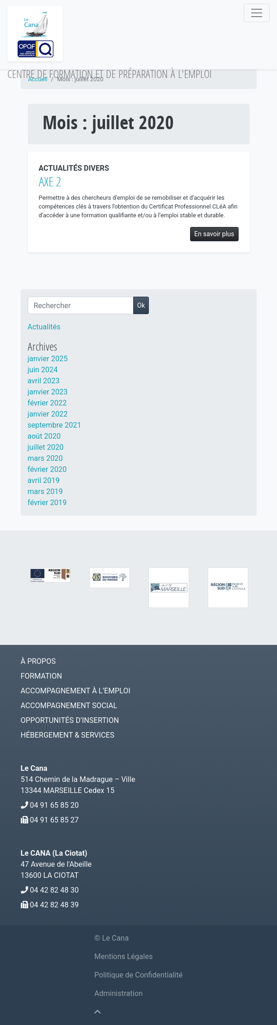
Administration (118, 993)
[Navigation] (257, 13)
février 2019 (47, 502)
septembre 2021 (54, 425)
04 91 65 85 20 (54, 805)
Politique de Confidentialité (138, 975)
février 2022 (47, 403)
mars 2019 (45, 491)
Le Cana (34, 768)
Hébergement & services (68, 735)
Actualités (44, 326)
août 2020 (44, 436)
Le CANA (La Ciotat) (54, 853)
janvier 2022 (48, 414)
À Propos (38, 661)
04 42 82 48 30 (54, 890)
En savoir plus (214, 234)
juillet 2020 (46, 447)
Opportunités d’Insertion (70, 720)
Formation (41, 676)
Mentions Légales (123, 956)
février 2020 (47, 469)
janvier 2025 (48, 358)
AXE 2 (50, 181)
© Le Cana (111, 938)
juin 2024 (43, 369)
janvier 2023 (48, 391)
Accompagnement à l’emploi (75, 690)
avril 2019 (44, 480)
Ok (141, 305)
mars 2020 (45, 458)
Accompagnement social (69, 705)
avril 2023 (44, 380)
